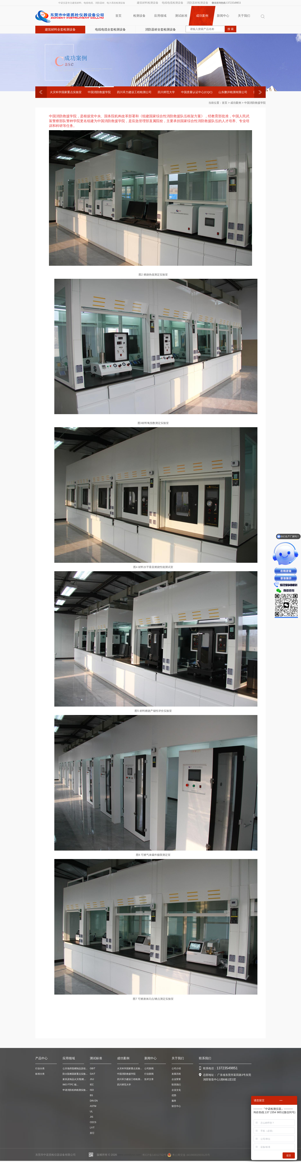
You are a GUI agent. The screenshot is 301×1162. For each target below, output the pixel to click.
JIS (91, 1117)
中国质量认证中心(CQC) (196, 92)
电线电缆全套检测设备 (110, 29)
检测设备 (139, 15)
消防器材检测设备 (197, 2)
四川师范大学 (166, 92)
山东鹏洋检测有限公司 (232, 92)
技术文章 (149, 1079)
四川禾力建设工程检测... (129, 1079)
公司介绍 (176, 1068)
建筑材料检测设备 (147, 2)
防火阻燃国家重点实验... (75, 1074)
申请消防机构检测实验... (75, 1090)
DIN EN (94, 1100)
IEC (92, 1084)
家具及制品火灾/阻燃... (74, 1079)
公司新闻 (149, 1068)
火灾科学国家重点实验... (129, 1068)
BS (91, 1095)
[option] (66, 92)
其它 (92, 1133)
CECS (93, 1122)
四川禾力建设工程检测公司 (134, 92)
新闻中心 (223, 15)
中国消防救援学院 (99, 92)
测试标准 (181, 15)
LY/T (92, 1127)
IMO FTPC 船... (71, 1084)
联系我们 (176, 1084)
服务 (174, 1100)
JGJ (92, 1079)
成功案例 (202, 16)
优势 (174, 1095)
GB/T (92, 1068)
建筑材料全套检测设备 (60, 29)
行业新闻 (149, 1074)
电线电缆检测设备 (172, 2)
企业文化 (176, 1090)
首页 (118, 15)
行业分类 (40, 1068)
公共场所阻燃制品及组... (75, 1068)
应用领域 (160, 15)
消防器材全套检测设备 (160, 29)
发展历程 (176, 1074)
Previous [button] (41, 92)
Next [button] (260, 92)
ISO (92, 1090)
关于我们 (244, 15)
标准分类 (40, 1074)
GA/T (92, 1074)
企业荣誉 (176, 1079)
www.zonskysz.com (129, 1154)
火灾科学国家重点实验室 (66, 92)
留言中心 (176, 1106)
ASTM (93, 1106)
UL (91, 1111)
